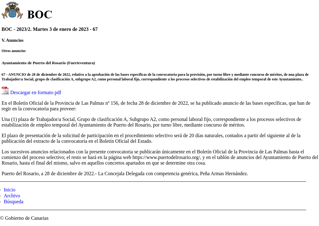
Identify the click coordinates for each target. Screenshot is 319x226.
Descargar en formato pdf (35, 92)
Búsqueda (13, 201)
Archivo (12, 195)
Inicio (9, 189)
